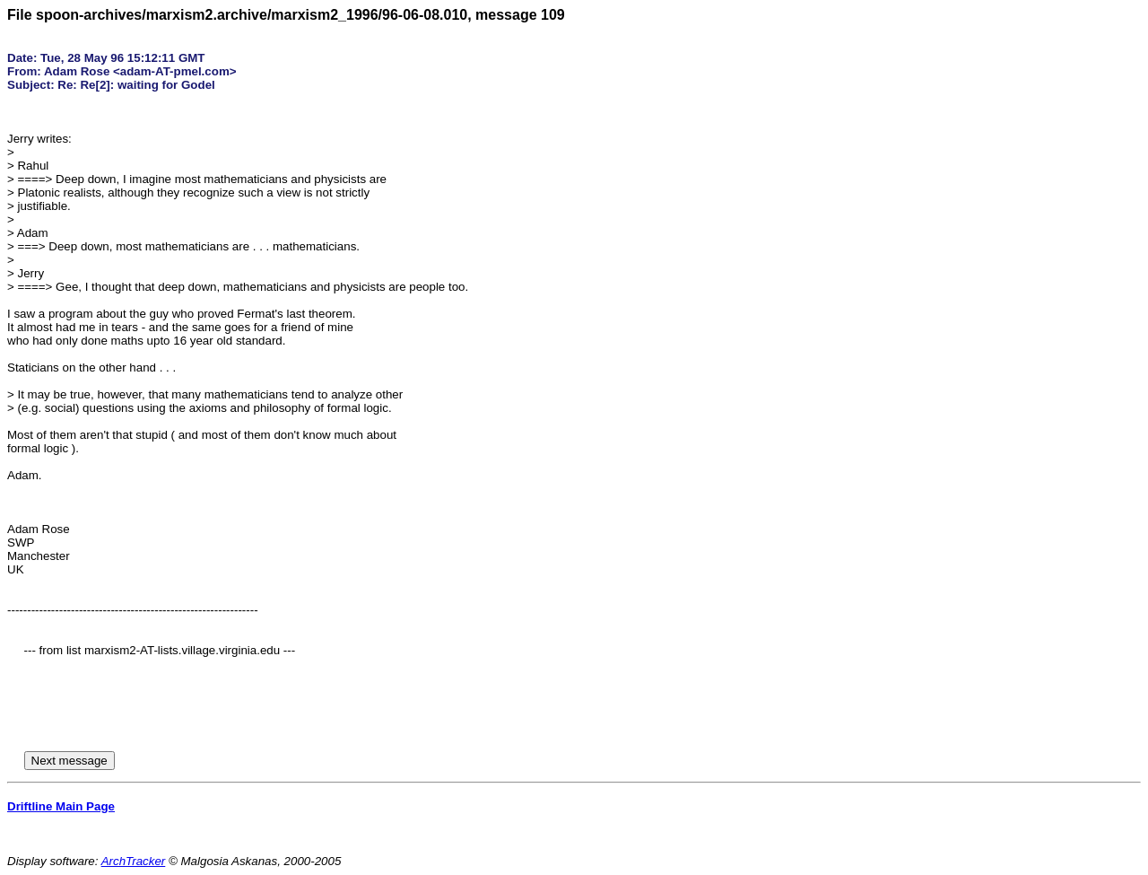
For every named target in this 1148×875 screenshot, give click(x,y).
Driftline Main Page (61, 806)
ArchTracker (133, 861)
